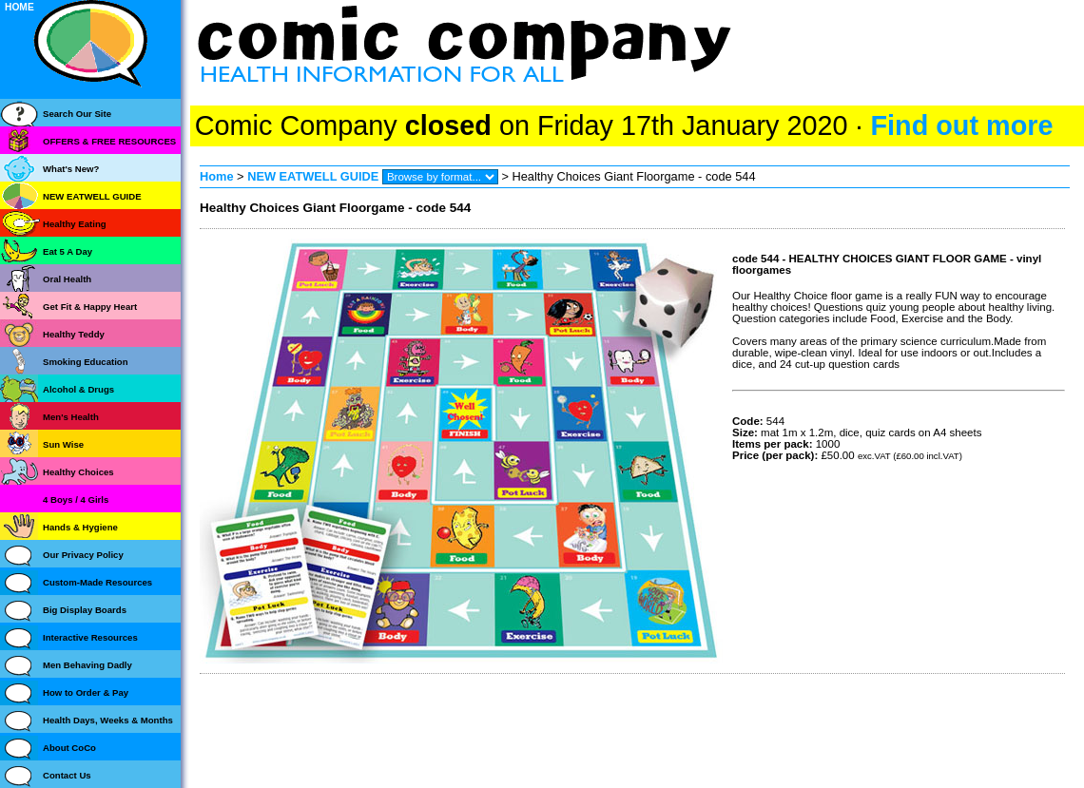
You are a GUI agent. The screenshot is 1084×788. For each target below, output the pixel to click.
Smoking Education (85, 361)
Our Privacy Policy (83, 554)
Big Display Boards (84, 610)
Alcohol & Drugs (78, 389)
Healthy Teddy (74, 334)
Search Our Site (77, 113)
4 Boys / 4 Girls (75, 499)
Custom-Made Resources (97, 582)
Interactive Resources (90, 637)
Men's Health (71, 417)
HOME (19, 7)
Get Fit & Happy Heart (90, 306)
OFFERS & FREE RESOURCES (109, 141)
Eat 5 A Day (67, 251)
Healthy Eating (74, 224)
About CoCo (69, 747)
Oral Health (67, 279)
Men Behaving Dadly (87, 665)
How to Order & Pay (85, 692)
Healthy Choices (78, 472)
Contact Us (67, 775)
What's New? (71, 168)
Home (217, 176)
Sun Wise (63, 444)
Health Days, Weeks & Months (108, 720)
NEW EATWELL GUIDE (314, 176)
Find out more (961, 125)
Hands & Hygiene (80, 527)
